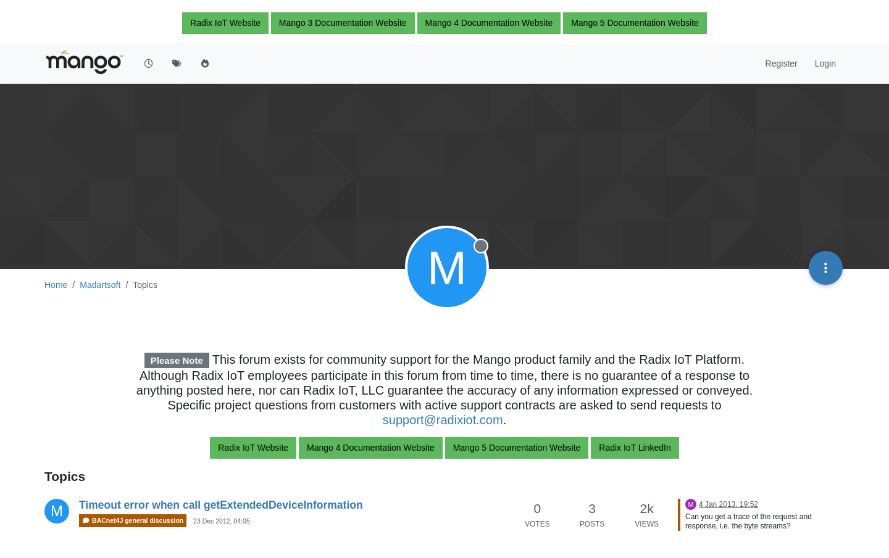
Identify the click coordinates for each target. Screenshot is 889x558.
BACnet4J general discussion (132, 521)
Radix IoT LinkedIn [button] (634, 448)
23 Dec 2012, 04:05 (221, 521)
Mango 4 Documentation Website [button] (489, 23)
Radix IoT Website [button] (225, 23)
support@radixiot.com (443, 420)
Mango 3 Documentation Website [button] (343, 23)
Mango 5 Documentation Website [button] (635, 23)
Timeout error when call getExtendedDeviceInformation (221, 505)
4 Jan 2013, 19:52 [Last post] (728, 504)
